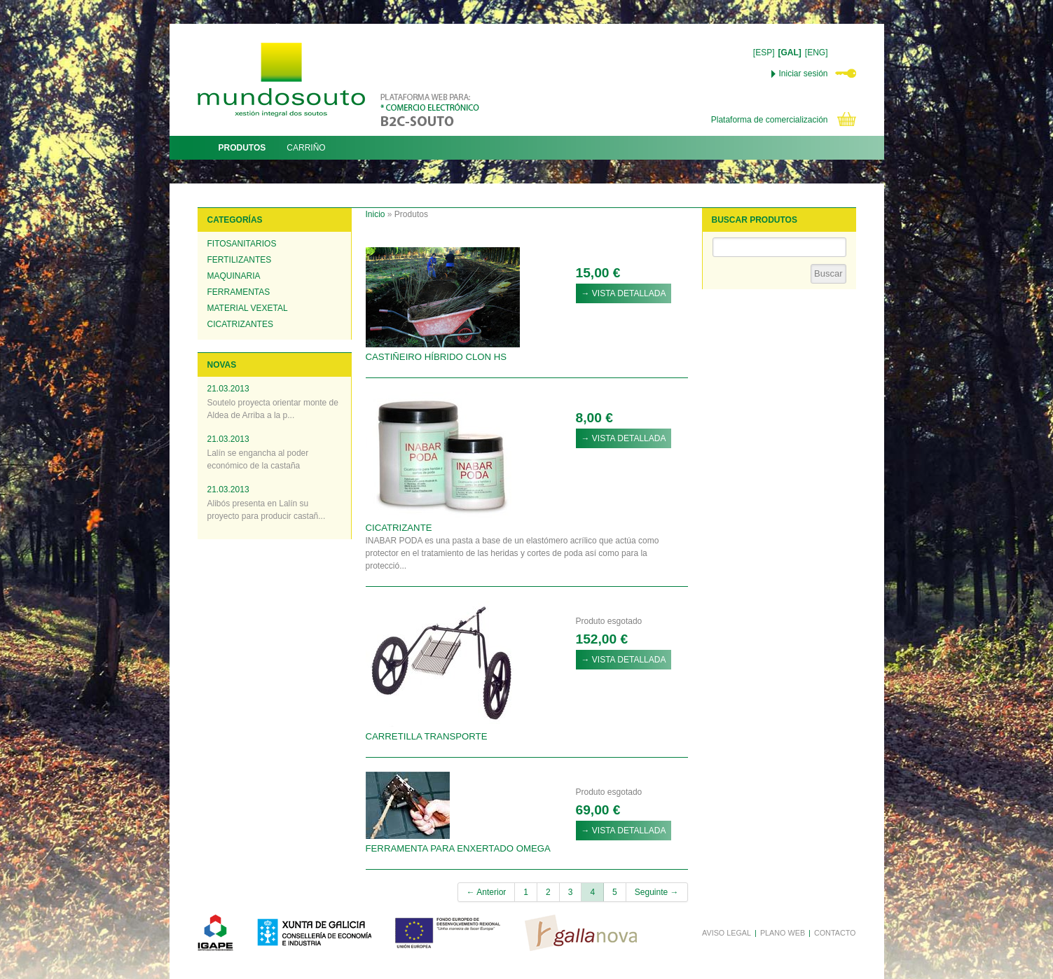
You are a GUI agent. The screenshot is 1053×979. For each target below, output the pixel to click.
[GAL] (789, 52)
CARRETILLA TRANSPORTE (427, 736)
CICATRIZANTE (399, 527)
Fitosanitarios (242, 244)
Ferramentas (238, 292)
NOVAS (222, 365)
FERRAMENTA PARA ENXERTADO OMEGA (458, 848)
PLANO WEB (782, 933)
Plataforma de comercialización (769, 120)
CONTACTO (835, 933)
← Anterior (487, 892)
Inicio (375, 214)
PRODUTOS (242, 148)
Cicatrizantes (240, 324)
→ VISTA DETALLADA (623, 293)
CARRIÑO (306, 148)
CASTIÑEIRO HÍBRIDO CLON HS (436, 357)
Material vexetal (247, 308)
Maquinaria (234, 276)
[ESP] (764, 52)
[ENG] (816, 52)
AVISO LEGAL (726, 933)
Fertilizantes (239, 260)
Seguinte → (657, 892)
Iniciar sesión (802, 73)
